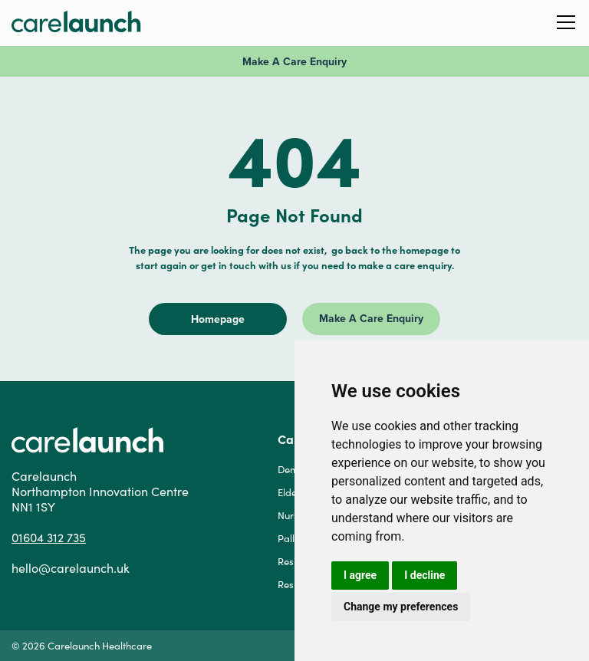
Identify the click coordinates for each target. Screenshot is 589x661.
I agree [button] (360, 575)
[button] (566, 21)
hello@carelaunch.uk (71, 568)
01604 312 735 (49, 537)
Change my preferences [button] (401, 606)
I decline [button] (424, 575)
